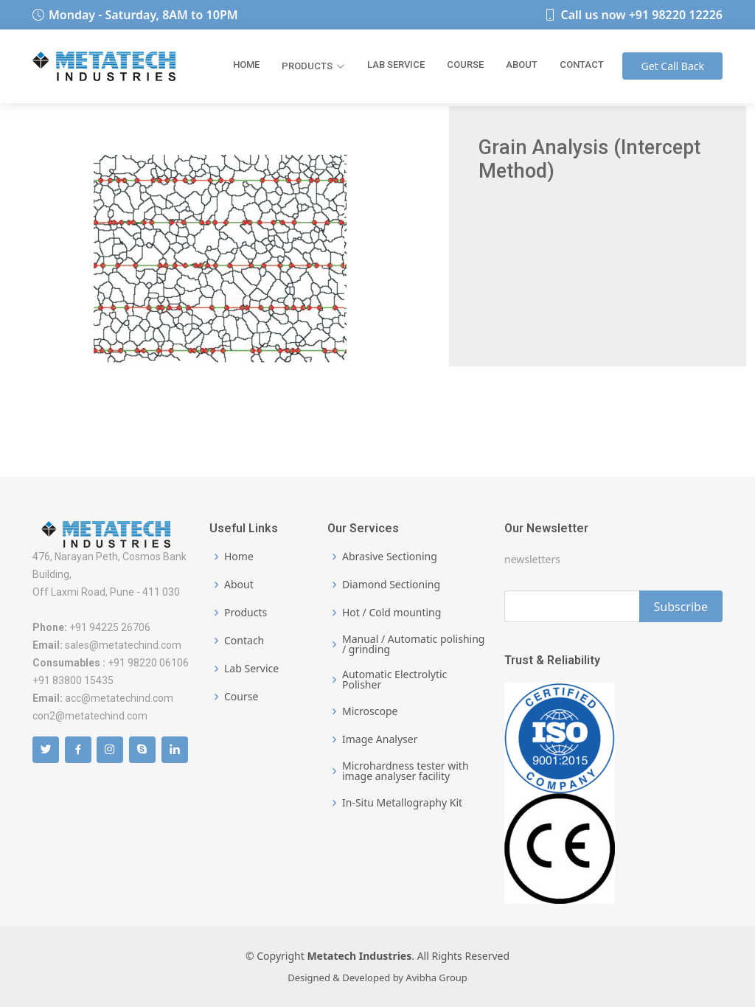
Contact (582, 64)
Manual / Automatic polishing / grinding (413, 644)
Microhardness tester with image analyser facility (405, 771)
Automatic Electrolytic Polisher (394, 679)
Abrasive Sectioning (389, 556)
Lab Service (396, 64)
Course (465, 64)
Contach (244, 640)
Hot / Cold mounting (391, 612)
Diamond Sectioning (391, 584)
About (521, 64)
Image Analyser (379, 739)
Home (246, 64)
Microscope (369, 711)
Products (313, 66)
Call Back (672, 66)
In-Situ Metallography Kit (402, 803)
